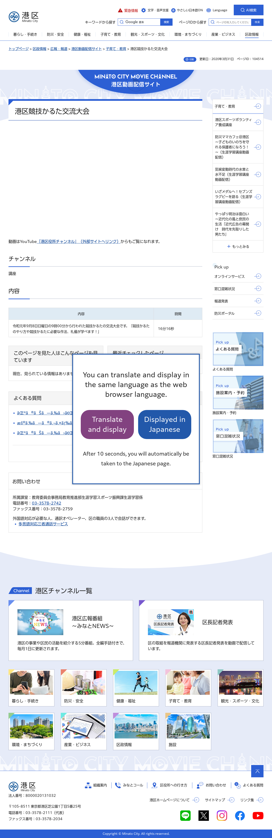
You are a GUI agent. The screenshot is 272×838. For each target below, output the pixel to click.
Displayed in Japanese (165, 424)
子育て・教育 (116, 49)
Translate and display (107, 424)
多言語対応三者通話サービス (43, 524)
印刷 (192, 59)
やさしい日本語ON (190, 10)
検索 (257, 22)
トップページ (18, 49)
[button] (128, 10)
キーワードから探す (121, 21)
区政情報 (39, 49)
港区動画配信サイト (86, 49)
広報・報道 (58, 49)
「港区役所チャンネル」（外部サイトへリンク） (78, 241)
